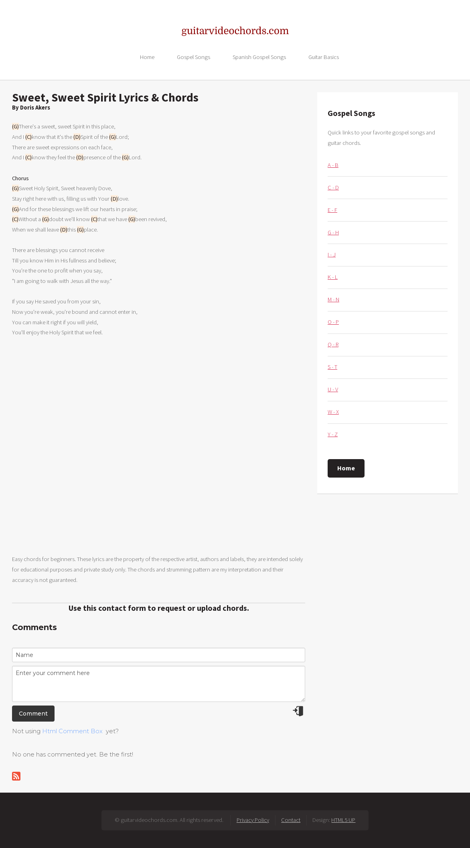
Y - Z (333, 434)
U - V (333, 389)
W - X (333, 411)
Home (147, 56)
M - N (333, 299)
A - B (333, 165)
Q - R (333, 344)
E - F (332, 210)
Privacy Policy (253, 820)
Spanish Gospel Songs (259, 56)
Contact (290, 820)
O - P (333, 321)
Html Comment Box (72, 731)
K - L (333, 277)
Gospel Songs (193, 56)
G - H (333, 232)
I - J (332, 254)
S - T (332, 366)
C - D (333, 187)
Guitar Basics (323, 56)
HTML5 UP (343, 820)
